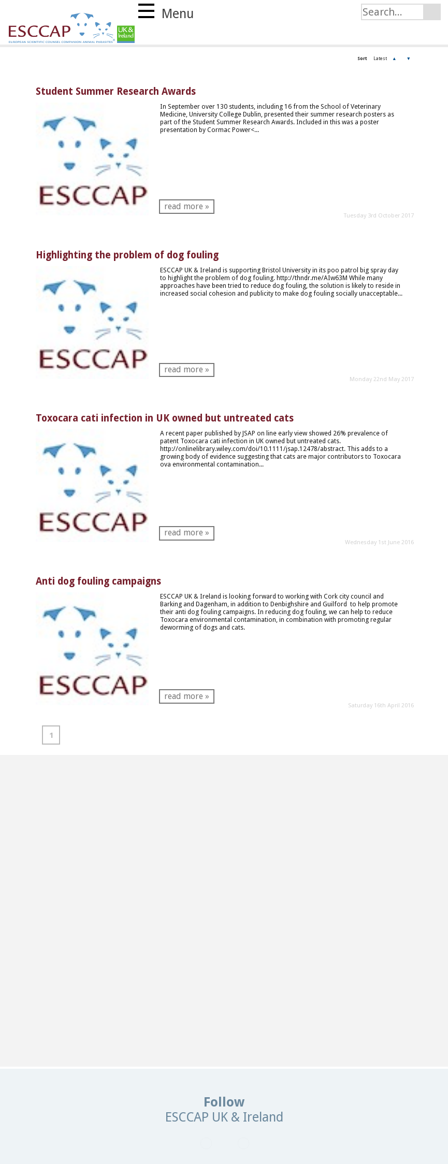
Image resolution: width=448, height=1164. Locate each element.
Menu (166, 12)
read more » (186, 206)
